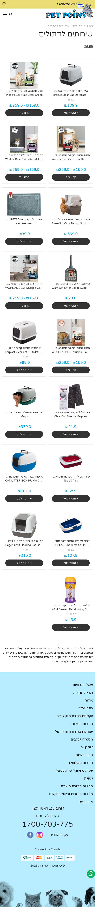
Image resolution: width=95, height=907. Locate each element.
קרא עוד (24, 113)
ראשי (89, 26)
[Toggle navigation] (5, 15)
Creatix (56, 849)
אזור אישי (86, 802)
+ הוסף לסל (70, 113)
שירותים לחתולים (58, 26)
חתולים (77, 26)
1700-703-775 (47, 824)
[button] (88, 46)
